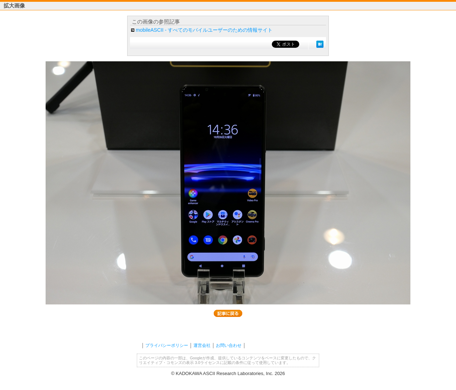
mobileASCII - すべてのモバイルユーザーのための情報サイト (204, 30)
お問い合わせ (229, 345)
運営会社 (202, 345)
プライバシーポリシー (166, 345)
